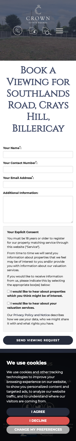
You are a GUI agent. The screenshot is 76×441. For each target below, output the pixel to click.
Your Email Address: (18, 178)
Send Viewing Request (38, 340)
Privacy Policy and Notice (31, 315)
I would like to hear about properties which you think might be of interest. (36, 294)
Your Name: (12, 148)
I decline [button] (38, 421)
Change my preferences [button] (38, 429)
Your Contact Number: (20, 163)
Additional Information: (20, 193)
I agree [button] (38, 412)
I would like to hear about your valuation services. (32, 306)
